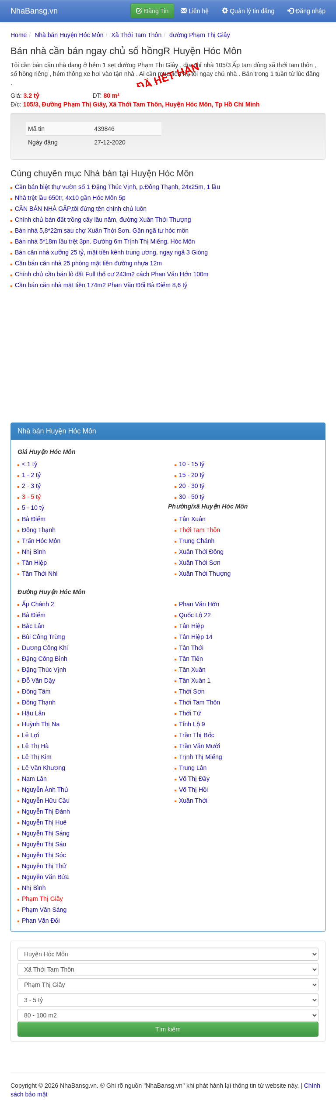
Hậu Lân (33, 713)
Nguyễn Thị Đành (46, 811)
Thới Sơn (191, 691)
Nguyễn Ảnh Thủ (45, 789)
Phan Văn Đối (41, 920)
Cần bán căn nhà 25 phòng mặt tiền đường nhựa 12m (88, 263)
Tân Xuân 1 (194, 680)
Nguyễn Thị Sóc (44, 855)
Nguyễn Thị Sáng (46, 833)
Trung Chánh (196, 540)
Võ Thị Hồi (193, 789)
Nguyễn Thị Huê (44, 822)
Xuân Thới (193, 800)
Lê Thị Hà (35, 745)
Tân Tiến (191, 658)
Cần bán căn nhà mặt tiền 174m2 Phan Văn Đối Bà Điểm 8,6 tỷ (101, 285)
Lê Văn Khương (43, 767)
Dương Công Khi (45, 647)
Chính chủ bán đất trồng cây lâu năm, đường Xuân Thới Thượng (103, 219)
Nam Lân (34, 778)
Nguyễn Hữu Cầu (46, 800)
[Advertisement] (168, 357)
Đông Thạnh (39, 529)
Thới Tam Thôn (199, 529)
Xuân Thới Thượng (205, 573)
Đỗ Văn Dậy (38, 680)
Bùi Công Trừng (43, 636)
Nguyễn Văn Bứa (45, 876)
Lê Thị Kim (37, 756)
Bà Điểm (34, 518)
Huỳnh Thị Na (41, 724)
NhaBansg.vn (34, 11)
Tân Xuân (192, 518)
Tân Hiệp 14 (195, 636)
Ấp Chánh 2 (38, 604)
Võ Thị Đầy (194, 778)
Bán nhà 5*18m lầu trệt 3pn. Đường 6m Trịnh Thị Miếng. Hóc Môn (105, 241)
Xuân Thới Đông (201, 551)
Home (18, 34)
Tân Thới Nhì (40, 573)
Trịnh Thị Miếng (200, 756)
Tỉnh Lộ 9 (192, 724)
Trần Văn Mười (199, 745)
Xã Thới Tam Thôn (136, 34)
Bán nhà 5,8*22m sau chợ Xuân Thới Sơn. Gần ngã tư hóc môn (102, 230)
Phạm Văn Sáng (44, 909)
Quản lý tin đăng (248, 10)
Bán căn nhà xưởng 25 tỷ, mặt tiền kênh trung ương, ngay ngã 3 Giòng (111, 252)
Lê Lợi (30, 735)
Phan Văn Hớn (199, 604)
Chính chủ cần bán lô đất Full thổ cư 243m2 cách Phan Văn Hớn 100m (111, 274)
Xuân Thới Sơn (199, 562)
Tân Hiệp (34, 562)
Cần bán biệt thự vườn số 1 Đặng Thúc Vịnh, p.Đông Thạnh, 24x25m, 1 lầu (117, 186)
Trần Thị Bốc (196, 735)
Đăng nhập (306, 10)
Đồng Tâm (36, 691)
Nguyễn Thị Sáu (44, 844)
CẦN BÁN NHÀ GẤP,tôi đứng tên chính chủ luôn (81, 208)
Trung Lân (192, 767)
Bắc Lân (33, 625)
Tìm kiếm (168, 1029)
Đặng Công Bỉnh (44, 658)
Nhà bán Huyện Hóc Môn (69, 34)
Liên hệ (195, 10)
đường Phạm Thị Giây (199, 34)
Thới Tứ (190, 713)
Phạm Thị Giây (42, 898)
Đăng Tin (152, 10)
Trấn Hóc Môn (41, 540)
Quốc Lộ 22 (195, 615)
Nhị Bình (34, 551)
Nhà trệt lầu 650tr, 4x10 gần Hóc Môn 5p (70, 197)
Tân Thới (191, 647)
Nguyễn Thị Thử (44, 865)
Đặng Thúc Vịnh (44, 669)
